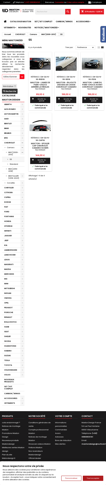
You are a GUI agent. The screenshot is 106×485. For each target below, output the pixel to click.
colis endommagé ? (11, 422)
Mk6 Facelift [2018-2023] (13, 177)
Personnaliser (71, 478)
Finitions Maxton (35, 447)
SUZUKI (7, 355)
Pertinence (86, 47)
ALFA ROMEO (10, 109)
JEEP (6, 240)
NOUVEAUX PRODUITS (9, 380)
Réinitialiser (9, 86)
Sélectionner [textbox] (10, 76)
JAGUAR (8, 235)
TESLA (7, 360)
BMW (6, 128)
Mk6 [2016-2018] (13, 170)
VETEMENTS (9, 27)
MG (5, 279)
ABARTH (8, 104)
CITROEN (8, 192)
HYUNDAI (8, 226)
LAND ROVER (10, 255)
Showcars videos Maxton (40, 444)
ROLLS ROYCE (10, 322)
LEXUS (7, 259)
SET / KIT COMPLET (43, 21)
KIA (5, 245)
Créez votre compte (75, 2)
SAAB (6, 326)
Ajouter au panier (39, 100)
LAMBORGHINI (10, 250)
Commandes (61, 429)
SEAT (6, 331)
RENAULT (8, 317)
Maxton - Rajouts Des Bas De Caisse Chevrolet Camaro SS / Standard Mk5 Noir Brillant (66, 87)
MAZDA (7, 269)
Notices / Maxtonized (46, 27)
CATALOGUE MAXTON (20, 21)
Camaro (10, 147)
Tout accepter (93, 478)
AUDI (6, 118)
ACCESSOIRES (82, 21)
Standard (14, 164)
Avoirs (58, 433)
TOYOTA (8, 365)
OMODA (7, 298)
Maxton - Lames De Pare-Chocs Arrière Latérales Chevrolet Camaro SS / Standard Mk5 (40, 87)
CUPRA (7, 197)
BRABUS (7, 133)
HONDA (7, 221)
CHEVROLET (9, 142)
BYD (6, 138)
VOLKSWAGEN (10, 370)
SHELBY (7, 336)
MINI (6, 283)
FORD (6, 211)
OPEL (6, 302)
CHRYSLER (9, 187)
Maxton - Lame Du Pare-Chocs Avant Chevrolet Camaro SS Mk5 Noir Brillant (92, 87)
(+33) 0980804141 (32, 2)
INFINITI (7, 231)
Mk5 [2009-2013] (13, 153)
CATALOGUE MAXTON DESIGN (11, 97)
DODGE (7, 202)
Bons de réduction (63, 440)
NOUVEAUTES (24, 27)
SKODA (7, 341)
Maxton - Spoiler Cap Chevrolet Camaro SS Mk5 (40, 145)
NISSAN (7, 293)
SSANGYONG (10, 346)
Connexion (59, 2)
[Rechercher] (53, 11)
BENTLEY (8, 123)
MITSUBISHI (9, 288)
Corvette (11, 183)
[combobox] (13, 76)
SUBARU (7, 350)
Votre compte (63, 416)
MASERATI (9, 264)
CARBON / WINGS (64, 21)
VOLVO (7, 374)
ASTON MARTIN (11, 114)
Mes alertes (60, 444)
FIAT (6, 207)
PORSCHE (8, 312)
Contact (6, 2)
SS (11, 159)
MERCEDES (9, 274)
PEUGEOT (8, 307)
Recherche (9, 91)
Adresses (59, 437)
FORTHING (9, 216)
